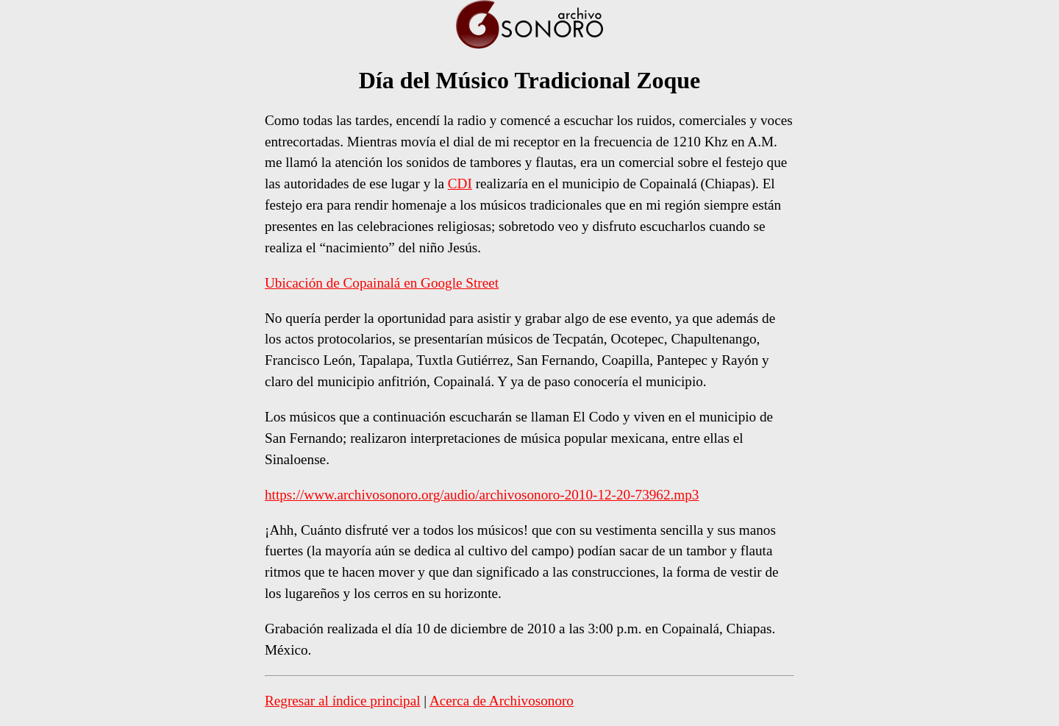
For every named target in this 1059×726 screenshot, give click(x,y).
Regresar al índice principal (343, 700)
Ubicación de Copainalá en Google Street (382, 283)
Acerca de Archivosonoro (501, 700)
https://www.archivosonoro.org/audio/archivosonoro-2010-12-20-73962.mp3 (482, 494)
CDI (460, 183)
